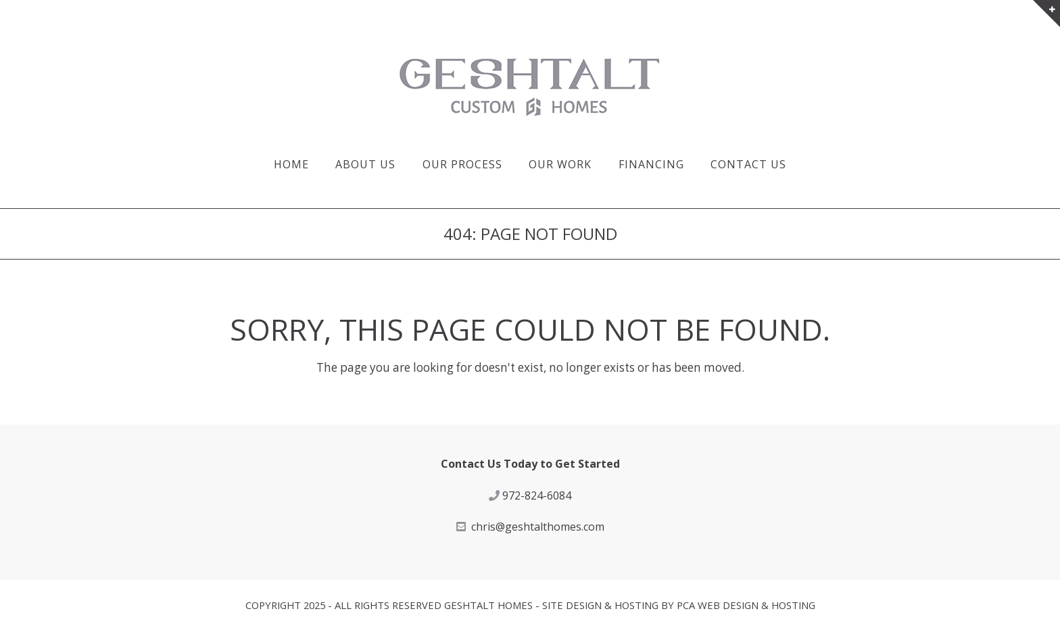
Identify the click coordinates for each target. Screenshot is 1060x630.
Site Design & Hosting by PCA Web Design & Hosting (678, 605)
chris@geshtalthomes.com (537, 526)
